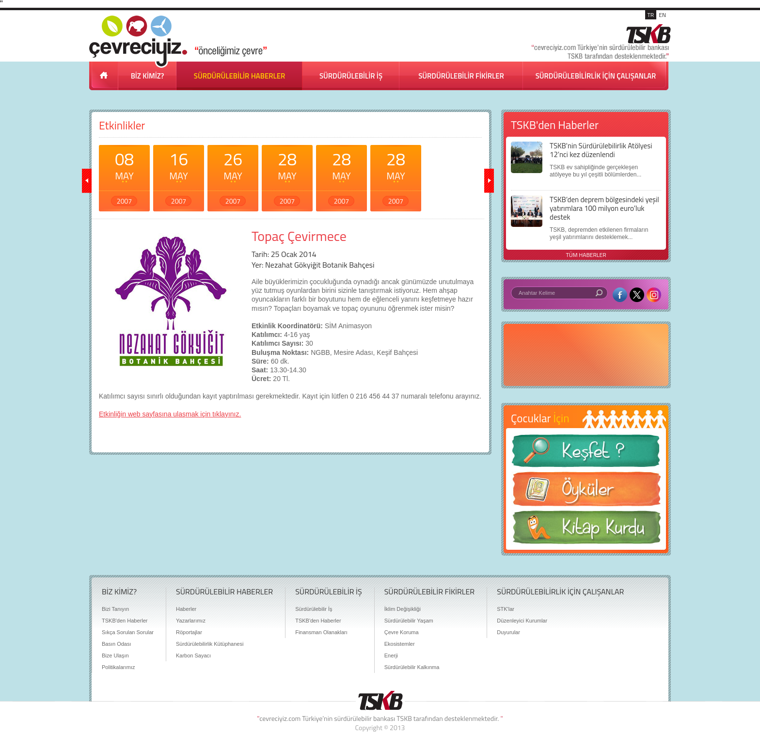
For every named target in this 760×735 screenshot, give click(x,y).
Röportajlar (189, 632)
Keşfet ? (586, 453)
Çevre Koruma (401, 632)
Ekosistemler (399, 644)
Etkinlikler (122, 125)
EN (662, 14)
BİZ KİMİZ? (147, 75)
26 (232, 176)
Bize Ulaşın (115, 655)
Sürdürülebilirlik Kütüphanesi (209, 644)
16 (178, 176)
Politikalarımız (118, 667)
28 (287, 176)
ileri (489, 181)
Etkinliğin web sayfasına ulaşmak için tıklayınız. (170, 414)
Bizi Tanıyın (115, 609)
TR (651, 14)
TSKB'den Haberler (124, 620)
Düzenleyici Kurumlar (522, 620)
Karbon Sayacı (193, 655)
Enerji (391, 655)
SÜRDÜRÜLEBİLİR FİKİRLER (461, 75)
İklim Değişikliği (402, 609)
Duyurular (508, 632)
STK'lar (505, 609)
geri (87, 181)
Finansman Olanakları (321, 632)
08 (124, 176)
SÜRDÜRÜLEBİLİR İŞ (350, 75)
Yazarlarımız (191, 620)
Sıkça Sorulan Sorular (128, 632)
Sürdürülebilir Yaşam (408, 620)
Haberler (186, 609)
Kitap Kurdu (586, 530)
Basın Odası (116, 644)
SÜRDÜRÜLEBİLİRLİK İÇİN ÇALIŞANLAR (596, 75)
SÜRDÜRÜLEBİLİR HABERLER (239, 75)
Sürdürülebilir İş (313, 609)
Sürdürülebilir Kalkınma (412, 667)
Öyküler (586, 492)
